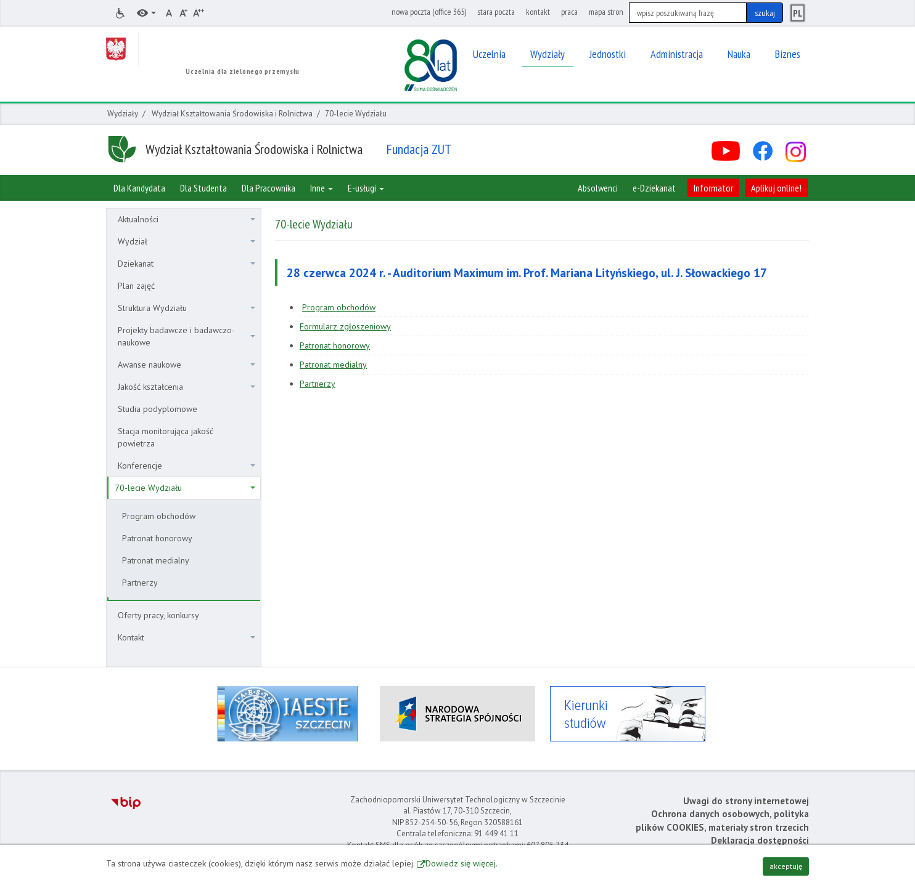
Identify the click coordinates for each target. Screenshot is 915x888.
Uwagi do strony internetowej (746, 801)
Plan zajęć (136, 285)
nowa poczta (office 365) (429, 11)
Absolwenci (598, 188)
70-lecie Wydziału (185, 487)
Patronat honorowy (157, 538)
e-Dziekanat (654, 188)
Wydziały (122, 113)
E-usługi (366, 188)
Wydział (186, 241)
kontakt (538, 11)
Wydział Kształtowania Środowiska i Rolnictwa (232, 113)
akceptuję (785, 866)
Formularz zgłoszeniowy (345, 326)
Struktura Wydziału (186, 307)
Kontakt (186, 637)
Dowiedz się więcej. (461, 863)
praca (569, 11)
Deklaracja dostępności (760, 840)
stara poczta (496, 11)
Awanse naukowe (186, 364)
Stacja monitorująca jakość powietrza (165, 437)
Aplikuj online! (776, 188)
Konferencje (186, 465)
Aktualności (186, 219)
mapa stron (606, 11)
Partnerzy (140, 582)
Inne (321, 188)
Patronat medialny (155, 560)
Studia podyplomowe (157, 408)
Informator (713, 188)
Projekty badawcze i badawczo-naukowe (186, 336)
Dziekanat (186, 263)
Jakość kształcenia (186, 386)
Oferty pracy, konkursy (158, 615)
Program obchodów (158, 516)
